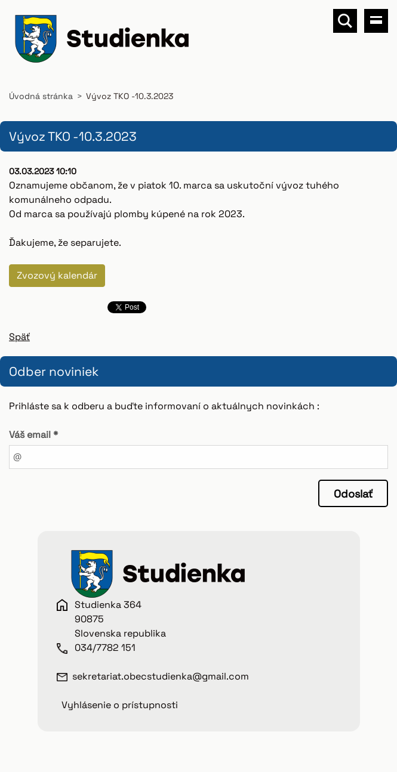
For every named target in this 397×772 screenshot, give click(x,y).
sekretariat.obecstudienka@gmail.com (160, 676)
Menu (376, 21)
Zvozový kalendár (57, 275)
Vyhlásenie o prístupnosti (119, 705)
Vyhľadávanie (345, 21)
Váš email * (33, 434)
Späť (19, 337)
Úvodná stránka (41, 96)
